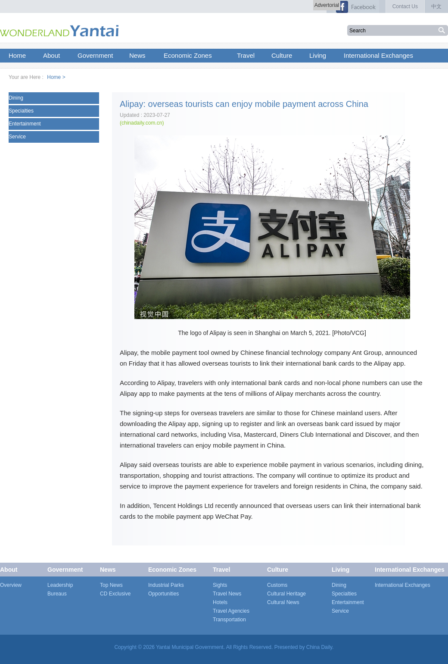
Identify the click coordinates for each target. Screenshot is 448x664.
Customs (277, 585)
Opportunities (163, 594)
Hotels (220, 602)
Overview (11, 585)
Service (17, 137)
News (108, 569)
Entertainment (25, 124)
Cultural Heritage (286, 594)
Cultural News (283, 602)
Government (65, 569)
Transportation (229, 620)
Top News (111, 585)
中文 (436, 6)
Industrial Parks (166, 585)
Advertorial (326, 5)
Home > (56, 77)
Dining (16, 98)
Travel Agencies (231, 611)
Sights (220, 585)
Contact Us (405, 6)
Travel (221, 569)
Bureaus (57, 594)
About (8, 569)
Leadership (60, 585)
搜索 (442, 30)
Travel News (227, 594)
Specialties (21, 111)
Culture (277, 569)
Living (340, 569)
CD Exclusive (115, 594)
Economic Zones (172, 569)
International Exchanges (410, 569)
